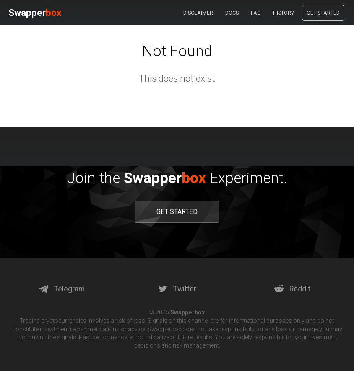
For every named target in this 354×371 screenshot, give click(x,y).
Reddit (292, 289)
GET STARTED (177, 212)
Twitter (177, 289)
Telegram (62, 289)
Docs (232, 13)
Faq (256, 13)
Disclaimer (198, 13)
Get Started (323, 13)
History (283, 13)
